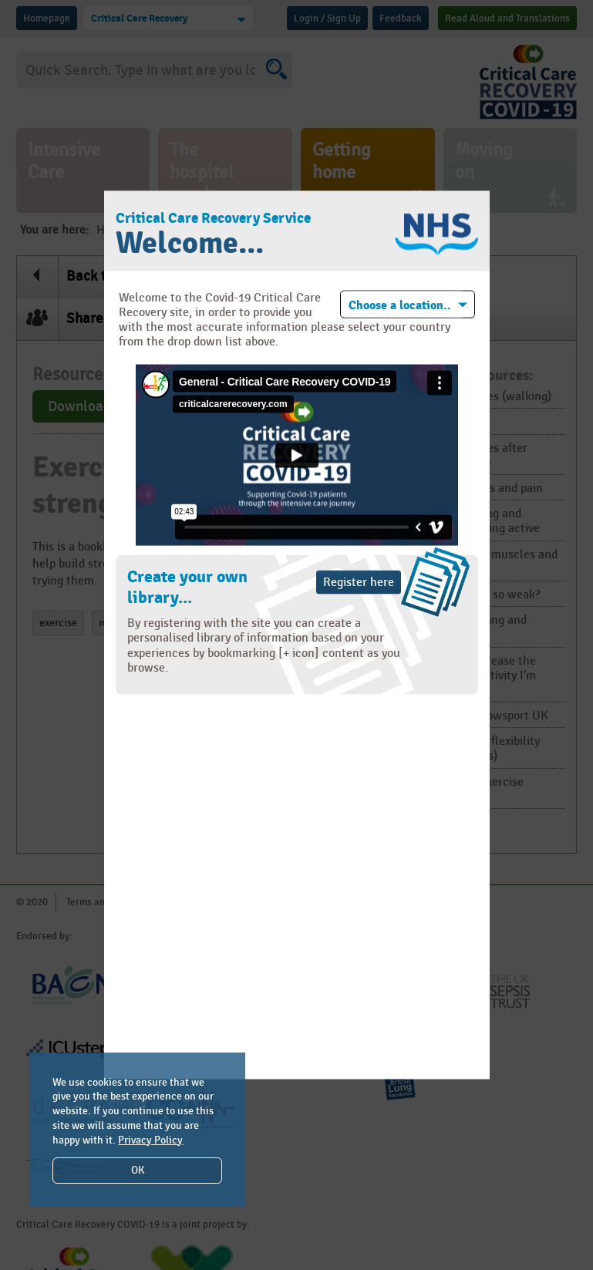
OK (137, 1170)
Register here (358, 582)
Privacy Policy (150, 1140)
